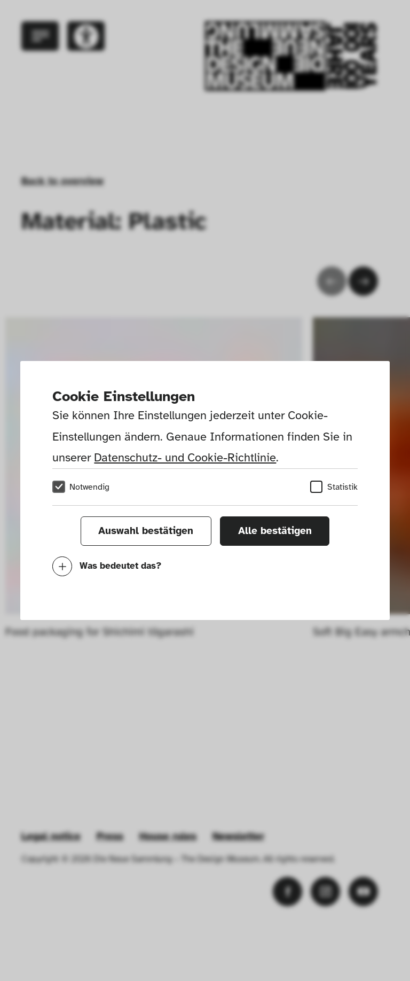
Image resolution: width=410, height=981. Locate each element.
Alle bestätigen (275, 530)
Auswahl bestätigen (145, 530)
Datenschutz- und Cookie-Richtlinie (185, 457)
